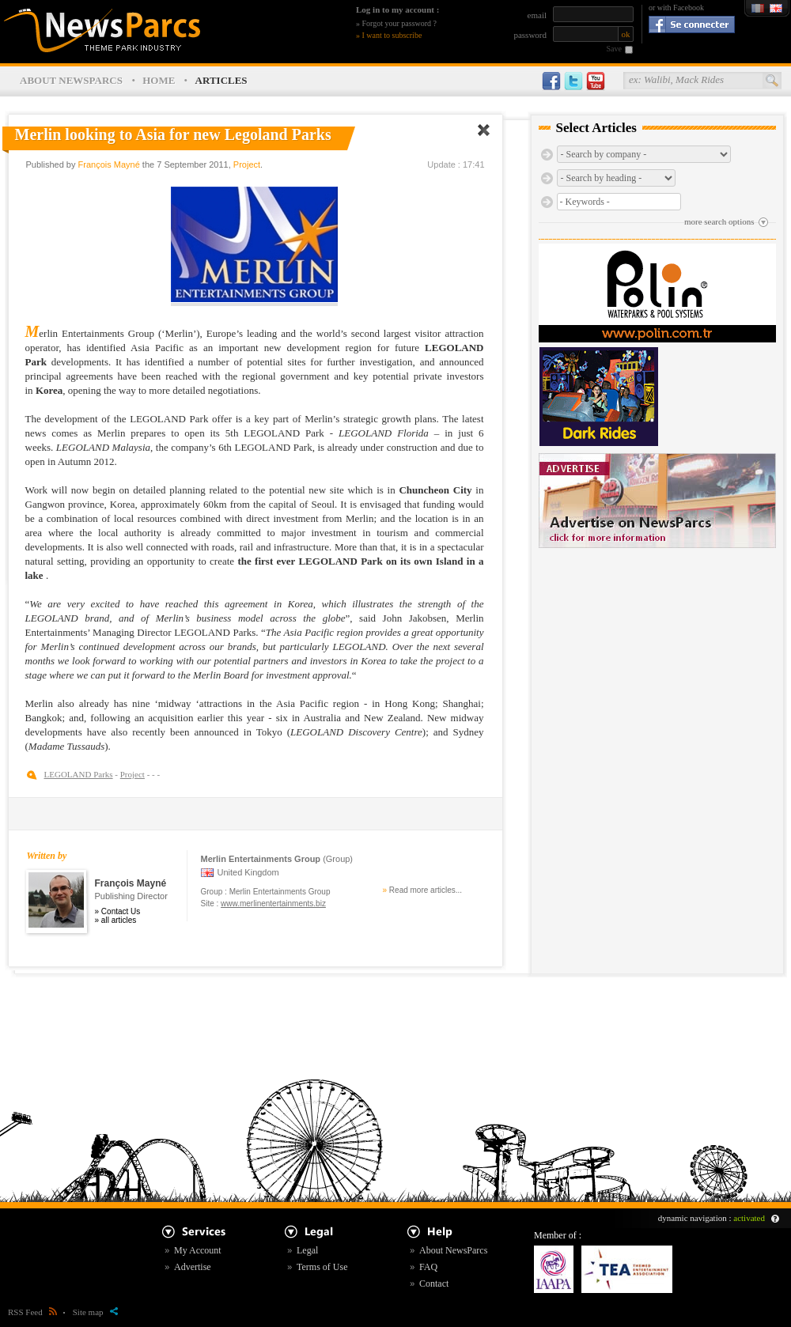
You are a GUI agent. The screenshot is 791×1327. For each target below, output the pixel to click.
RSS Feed (32, 1312)
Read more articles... (425, 890)
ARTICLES (221, 80)
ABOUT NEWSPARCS (71, 80)
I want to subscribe (392, 35)
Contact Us (120, 911)
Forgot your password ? (399, 23)
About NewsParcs (453, 1250)
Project (246, 164)
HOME (158, 80)
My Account (197, 1250)
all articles (118, 920)
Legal (307, 1250)
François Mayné (109, 164)
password (530, 35)
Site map (95, 1312)
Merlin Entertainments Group (280, 891)
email (537, 15)
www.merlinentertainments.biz (273, 903)
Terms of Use (322, 1266)
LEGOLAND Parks (78, 774)
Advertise (192, 1266)
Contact (433, 1283)
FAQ (428, 1266)
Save (614, 48)
